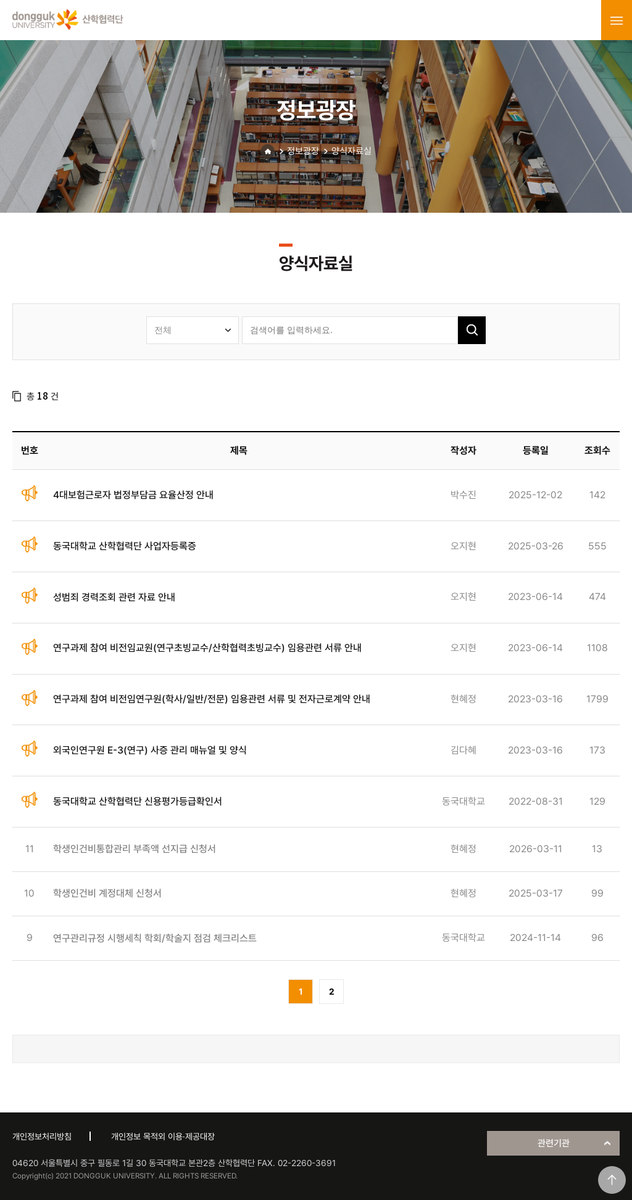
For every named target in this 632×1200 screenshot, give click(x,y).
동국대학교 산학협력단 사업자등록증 (124, 546)
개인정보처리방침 (42, 1136)
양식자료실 (351, 151)
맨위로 (612, 1180)
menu (616, 20)
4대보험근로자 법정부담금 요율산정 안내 (133, 495)
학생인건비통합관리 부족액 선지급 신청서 (134, 849)
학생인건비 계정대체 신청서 (107, 893)
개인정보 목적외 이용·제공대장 (163, 1136)
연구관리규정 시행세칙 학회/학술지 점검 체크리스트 (155, 938)
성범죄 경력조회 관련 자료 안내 (114, 597)
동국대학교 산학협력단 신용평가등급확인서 (137, 801)
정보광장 (303, 151)
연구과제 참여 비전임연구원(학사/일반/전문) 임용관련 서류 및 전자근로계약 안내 (211, 699)
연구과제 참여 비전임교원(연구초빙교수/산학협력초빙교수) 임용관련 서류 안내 (207, 648)
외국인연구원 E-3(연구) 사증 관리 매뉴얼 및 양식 (150, 750)
